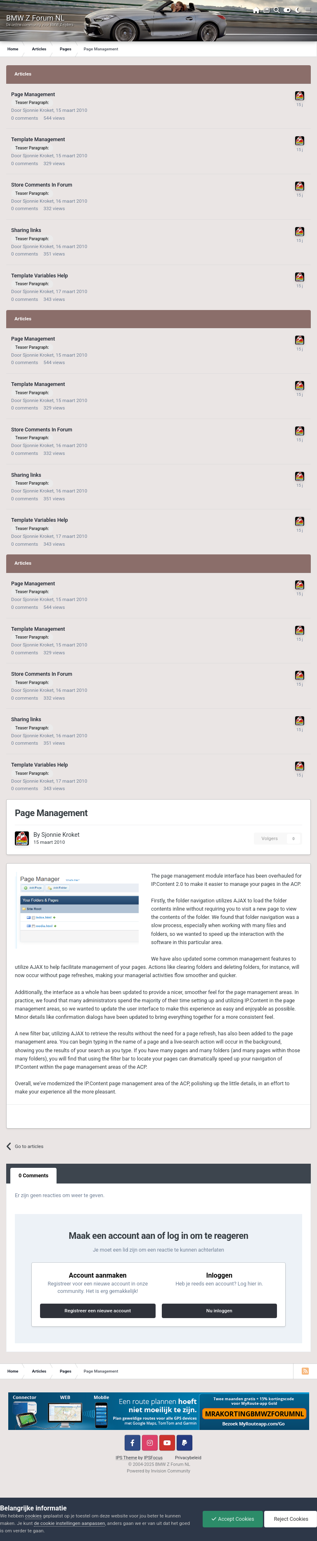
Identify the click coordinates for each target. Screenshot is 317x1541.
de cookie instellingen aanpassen (69, 1523)
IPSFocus (153, 1458)
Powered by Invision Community (158, 1471)
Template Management (38, 139)
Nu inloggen (219, 1311)
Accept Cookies (232, 1519)
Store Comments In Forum (41, 185)
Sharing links (26, 230)
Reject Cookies (290, 1519)
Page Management (33, 94)
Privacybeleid (188, 1458)
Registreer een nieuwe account (97, 1311)
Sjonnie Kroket (38, 110)
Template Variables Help (39, 275)
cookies (33, 1516)
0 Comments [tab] (33, 1175)
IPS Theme (126, 1458)
